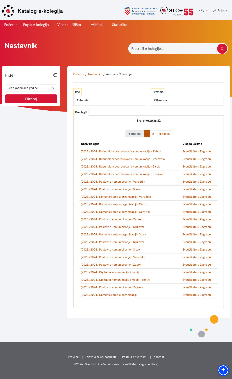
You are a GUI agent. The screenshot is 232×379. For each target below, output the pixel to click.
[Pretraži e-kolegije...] (178, 48)
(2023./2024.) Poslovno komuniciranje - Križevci (112, 227)
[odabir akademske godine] (31, 87)
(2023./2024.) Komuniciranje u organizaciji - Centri (114, 204)
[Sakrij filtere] (55, 75)
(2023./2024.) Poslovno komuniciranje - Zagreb (112, 287)
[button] (219, 10)
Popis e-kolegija (36, 24)
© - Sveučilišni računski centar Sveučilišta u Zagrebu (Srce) (116, 364)
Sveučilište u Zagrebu (197, 151)
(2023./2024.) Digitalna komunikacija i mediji (110, 272)
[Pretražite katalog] (222, 49)
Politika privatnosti (134, 357)
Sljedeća (164, 134)
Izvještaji (96, 24)
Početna (10, 24)
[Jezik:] (203, 10)
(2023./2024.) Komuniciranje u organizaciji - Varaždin (116, 197)
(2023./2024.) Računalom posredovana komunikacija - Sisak (120, 166)
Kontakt (159, 357)
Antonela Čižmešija (119, 74)
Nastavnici (95, 74)
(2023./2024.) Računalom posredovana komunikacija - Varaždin (123, 159)
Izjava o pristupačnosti (101, 357)
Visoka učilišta (69, 24)
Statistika (119, 24)
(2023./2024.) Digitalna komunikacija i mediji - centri (115, 280)
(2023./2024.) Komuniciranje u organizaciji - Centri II (115, 212)
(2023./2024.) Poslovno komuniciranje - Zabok (111, 219)
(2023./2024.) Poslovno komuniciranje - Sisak (110, 189)
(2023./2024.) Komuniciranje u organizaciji (109, 295)
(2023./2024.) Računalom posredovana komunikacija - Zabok (121, 151)
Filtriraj (31, 98)
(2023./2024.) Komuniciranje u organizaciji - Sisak (113, 234)
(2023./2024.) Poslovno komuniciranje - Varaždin (113, 182)
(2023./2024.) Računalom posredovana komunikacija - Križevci (122, 174)
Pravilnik (74, 357)
